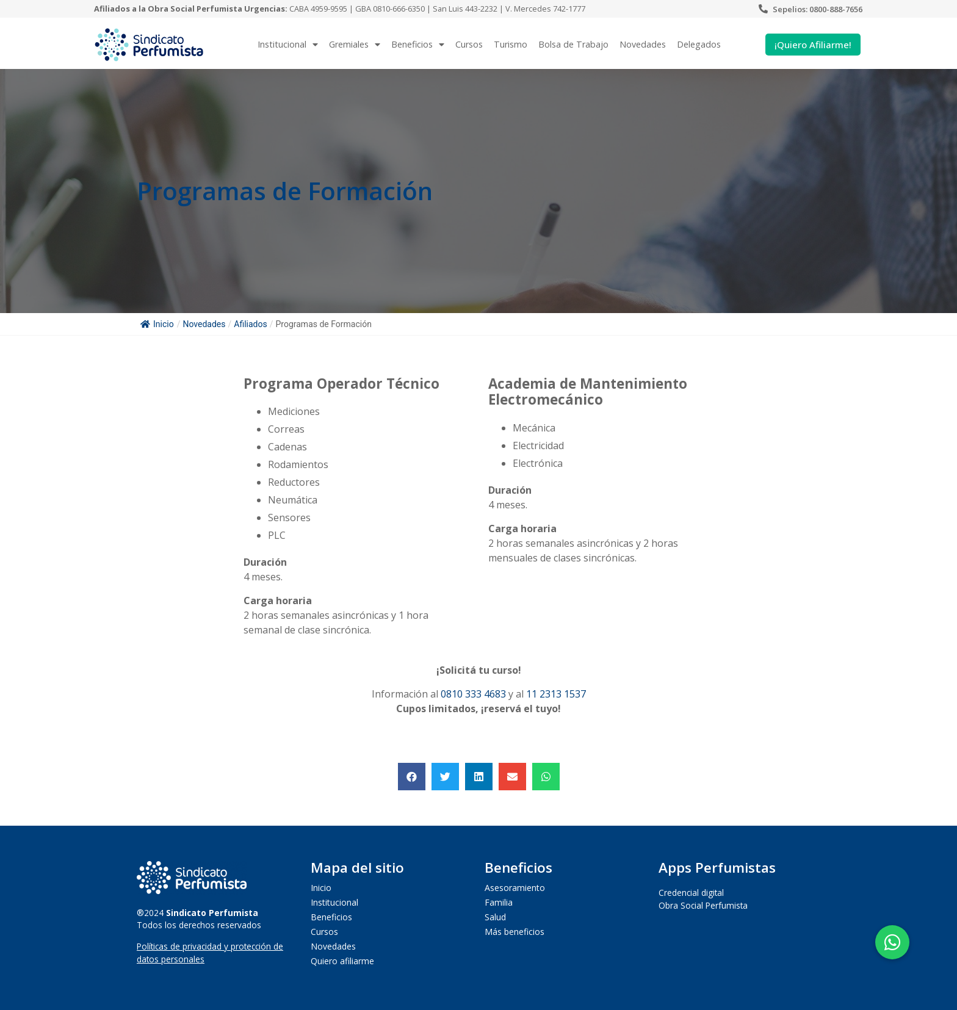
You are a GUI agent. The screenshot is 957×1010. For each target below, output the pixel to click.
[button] (411, 776)
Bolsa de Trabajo (573, 44)
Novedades (642, 44)
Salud (495, 917)
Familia (499, 902)
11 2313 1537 (556, 694)
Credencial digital (691, 892)
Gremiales (354, 44)
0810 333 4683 (473, 694)
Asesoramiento (515, 887)
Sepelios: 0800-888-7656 (817, 9)
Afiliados (250, 324)
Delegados (699, 44)
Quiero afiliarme (342, 961)
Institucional (288, 44)
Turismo (510, 44)
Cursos (469, 44)
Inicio (157, 324)
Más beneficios (514, 931)
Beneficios (417, 44)
